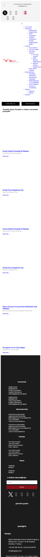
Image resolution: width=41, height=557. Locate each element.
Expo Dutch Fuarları (33, 69)
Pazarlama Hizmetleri (32, 74)
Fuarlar (27, 46)
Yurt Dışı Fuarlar (14, 442)
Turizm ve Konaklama (32, 87)
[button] (30, 24)
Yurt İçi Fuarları (34, 49)
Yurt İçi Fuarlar (14, 444)
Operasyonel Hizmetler (33, 78)
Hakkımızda (33, 30)
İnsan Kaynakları (32, 34)
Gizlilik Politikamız (32, 38)
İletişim (27, 94)
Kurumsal (28, 28)
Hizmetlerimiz (29, 72)
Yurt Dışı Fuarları (32, 52)
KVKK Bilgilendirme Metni (33, 42)
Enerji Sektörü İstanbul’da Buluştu (16, 151)
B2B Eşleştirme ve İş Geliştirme (34, 81)
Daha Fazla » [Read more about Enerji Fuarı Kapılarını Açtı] (6, 195)
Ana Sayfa (28, 27)
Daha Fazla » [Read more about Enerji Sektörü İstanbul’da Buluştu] (6, 156)
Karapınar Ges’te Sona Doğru (14, 348)
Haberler (32, 91)
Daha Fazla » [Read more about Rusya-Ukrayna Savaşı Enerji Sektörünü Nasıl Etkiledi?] (6, 313)
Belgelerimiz (33, 32)
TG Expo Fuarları (36, 55)
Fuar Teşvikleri (34, 84)
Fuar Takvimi (33, 48)
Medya (27, 89)
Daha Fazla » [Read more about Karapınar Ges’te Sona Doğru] (6, 352)
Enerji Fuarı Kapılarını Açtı (13, 190)
